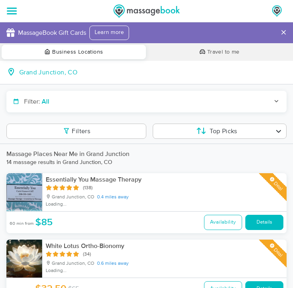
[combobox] (153, 72)
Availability (223, 222)
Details (264, 222)
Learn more (109, 32)
